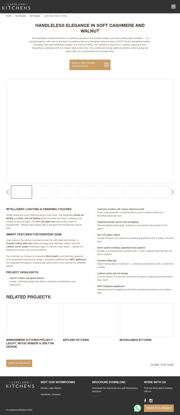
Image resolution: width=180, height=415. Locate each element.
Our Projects (20, 16)
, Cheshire (50, 395)
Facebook (143, 400)
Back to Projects (19, 363)
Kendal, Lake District (51, 388)
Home (8, 16)
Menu (173, 6)
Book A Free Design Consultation (83, 64)
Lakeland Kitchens (16, 6)
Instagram (149, 400)
